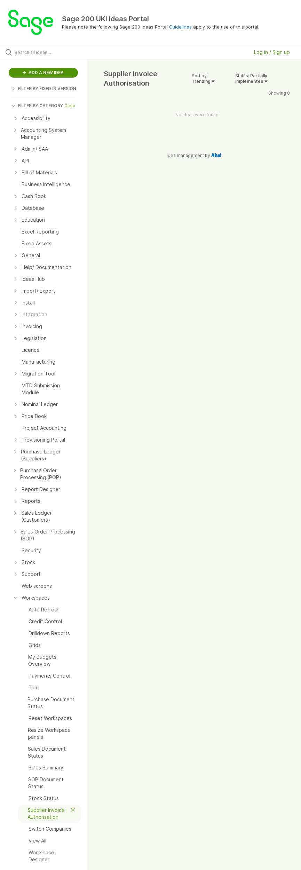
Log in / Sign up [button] (272, 52)
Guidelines (180, 27)
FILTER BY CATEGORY (37, 105)
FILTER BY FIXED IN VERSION (43, 88)
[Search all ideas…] (47, 52)
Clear (70, 105)
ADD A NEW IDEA (43, 72)
